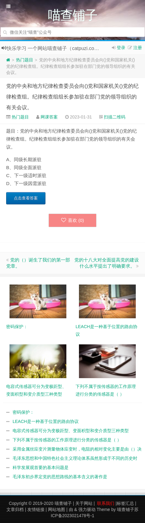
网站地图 (56, 509)
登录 (121, 47)
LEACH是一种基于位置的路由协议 (46, 421)
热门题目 (24, 59)
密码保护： (23, 412)
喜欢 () (72, 220)
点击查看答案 (26, 198)
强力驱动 (87, 509)
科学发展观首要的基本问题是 (41, 467)
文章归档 (15, 509)
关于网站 (83, 503)
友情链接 (36, 509)
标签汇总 (125, 503)
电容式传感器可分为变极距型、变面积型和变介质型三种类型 (71, 430)
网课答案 (49, 116)
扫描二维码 (114, 116)
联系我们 (105, 503)
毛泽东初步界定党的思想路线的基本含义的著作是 (60, 476)
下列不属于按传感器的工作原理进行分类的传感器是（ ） (67, 439)
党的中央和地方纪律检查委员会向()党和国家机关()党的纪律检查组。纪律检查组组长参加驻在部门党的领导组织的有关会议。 (72, 96)
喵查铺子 (63, 503)
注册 (137, 47)
